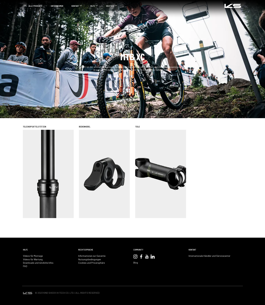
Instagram (135, 257)
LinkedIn (153, 257)
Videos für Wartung (33, 259)
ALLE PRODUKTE (35, 5)
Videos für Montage (33, 256)
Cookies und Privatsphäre (91, 262)
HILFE (92, 5)
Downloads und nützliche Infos (38, 262)
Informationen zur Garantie (91, 256)
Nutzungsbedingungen (89, 259)
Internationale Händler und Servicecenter (209, 256)
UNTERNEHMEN (57, 5)
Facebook (141, 257)
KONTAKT (75, 5)
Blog (135, 262)
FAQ (25, 266)
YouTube (147, 257)
